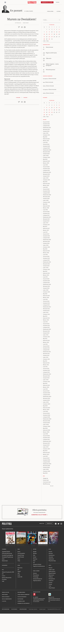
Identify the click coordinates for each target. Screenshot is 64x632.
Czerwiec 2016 (46, 263)
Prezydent (4, 596)
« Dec (44, 57)
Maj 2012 (45, 355)
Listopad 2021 (46, 142)
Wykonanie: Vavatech (42, 625)
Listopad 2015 (46, 276)
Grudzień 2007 (46, 454)
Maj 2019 (45, 198)
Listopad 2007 (46, 456)
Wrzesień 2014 (46, 303)
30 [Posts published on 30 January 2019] (49, 55)
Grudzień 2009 (46, 409)
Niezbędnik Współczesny (7, 573)
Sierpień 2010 (46, 394)
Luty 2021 (45, 159)
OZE (19, 590)
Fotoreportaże (52, 595)
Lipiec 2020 (46, 172)
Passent (50, 568)
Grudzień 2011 (46, 364)
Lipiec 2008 (46, 441)
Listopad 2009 (46, 411)
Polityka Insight (14, 625)
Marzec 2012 (46, 359)
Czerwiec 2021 (46, 151)
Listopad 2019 (46, 187)
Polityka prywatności (22, 613)
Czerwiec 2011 (46, 375)
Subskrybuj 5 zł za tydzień (38, 531)
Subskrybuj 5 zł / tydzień (47, 2)
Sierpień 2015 (46, 282)
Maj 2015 (45, 288)
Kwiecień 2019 (46, 200)
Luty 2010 (45, 405)
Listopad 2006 (46, 478)
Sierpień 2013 (46, 327)
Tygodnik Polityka (6, 568)
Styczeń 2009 (46, 430)
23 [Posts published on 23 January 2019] (49, 53)
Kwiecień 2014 (46, 312)
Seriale (34, 573)
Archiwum (51, 597)
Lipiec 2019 (45, 194)
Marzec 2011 (46, 381)
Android (36, 613)
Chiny (19, 577)
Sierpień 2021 (46, 148)
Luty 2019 (45, 204)
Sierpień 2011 (46, 372)
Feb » (47, 57)
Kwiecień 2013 (46, 334)
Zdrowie (35, 590)
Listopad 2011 (46, 366)
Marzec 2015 (46, 291)
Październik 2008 (47, 435)
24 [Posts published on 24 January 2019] (51, 53)
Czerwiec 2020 (46, 174)
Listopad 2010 (46, 389)
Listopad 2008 (46, 433)
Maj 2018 (45, 220)
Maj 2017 (45, 243)
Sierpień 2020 (46, 170)
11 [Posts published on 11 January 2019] (54, 48)
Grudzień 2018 (46, 207)
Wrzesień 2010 (46, 392)
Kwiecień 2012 (46, 357)
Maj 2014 (45, 310)
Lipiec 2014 (45, 306)
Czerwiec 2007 (46, 465)
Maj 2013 (45, 332)
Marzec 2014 (46, 314)
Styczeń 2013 (46, 340)
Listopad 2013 (46, 321)
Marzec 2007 (46, 471)
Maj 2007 (45, 467)
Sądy (3, 598)
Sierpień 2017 (46, 237)
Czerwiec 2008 (46, 443)
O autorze (59, 11)
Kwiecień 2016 (46, 267)
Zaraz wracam (52, 95)
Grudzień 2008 (46, 431)
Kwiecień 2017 (46, 245)
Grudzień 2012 (46, 342)
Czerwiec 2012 (46, 353)
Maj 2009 (45, 422)
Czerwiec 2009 (46, 420)
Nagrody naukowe (37, 597)
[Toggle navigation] (5, 2)
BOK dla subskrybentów (7, 615)
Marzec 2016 (46, 269)
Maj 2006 (45, 489)
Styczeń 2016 (46, 273)
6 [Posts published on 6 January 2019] (59, 46)
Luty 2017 (45, 248)
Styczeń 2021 (46, 161)
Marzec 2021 (46, 157)
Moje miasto (51, 591)
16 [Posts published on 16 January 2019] (49, 51)
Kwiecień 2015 (46, 290)
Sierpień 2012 (46, 349)
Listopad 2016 (46, 254)
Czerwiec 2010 (46, 398)
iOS (33, 613)
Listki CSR (20, 593)
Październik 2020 (47, 166)
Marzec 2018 (46, 224)
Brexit (19, 568)
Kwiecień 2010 (46, 402)
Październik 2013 (47, 323)
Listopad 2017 (46, 232)
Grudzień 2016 (46, 252)
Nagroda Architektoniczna (39, 582)
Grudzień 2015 (46, 275)
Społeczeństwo (52, 588)
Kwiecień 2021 (46, 155)
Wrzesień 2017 (46, 235)
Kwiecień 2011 (46, 379)
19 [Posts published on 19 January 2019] (56, 51)
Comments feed (46, 498)
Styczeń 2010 (46, 407)
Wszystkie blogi (52, 577)
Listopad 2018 (46, 209)
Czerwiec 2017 (46, 241)
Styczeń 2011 (46, 385)
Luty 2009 (45, 428)
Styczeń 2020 (46, 183)
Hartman (51, 570)
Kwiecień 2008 (46, 446)
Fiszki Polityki (51, 613)
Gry (34, 579)
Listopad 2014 (46, 299)
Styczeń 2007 (46, 474)
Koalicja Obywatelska (6, 594)
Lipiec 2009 (46, 418)
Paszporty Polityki (37, 581)
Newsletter (42, 540)
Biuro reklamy (5, 611)
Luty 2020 (45, 181)
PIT (18, 586)
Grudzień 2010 (46, 387)
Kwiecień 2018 (46, 222)
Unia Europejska (21, 570)
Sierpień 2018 (46, 215)
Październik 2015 (47, 278)
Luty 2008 (45, 450)
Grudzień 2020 (46, 163)
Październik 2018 (47, 211)
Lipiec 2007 (46, 463)
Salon (3, 575)
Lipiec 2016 (45, 262)
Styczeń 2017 (46, 250)
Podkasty (51, 593)
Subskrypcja (49, 540)
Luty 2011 (45, 383)
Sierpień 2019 (46, 192)
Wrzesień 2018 (46, 213)
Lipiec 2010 (45, 396)
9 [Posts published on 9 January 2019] (49, 48)
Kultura (34, 565)
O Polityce (4, 617)
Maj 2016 (45, 265)
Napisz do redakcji (5, 613)
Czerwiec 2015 (46, 286)
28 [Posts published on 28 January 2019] (44, 55)
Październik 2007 (47, 458)
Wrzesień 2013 (46, 325)
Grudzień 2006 (46, 476)
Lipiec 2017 (45, 239)
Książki (34, 568)
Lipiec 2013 (45, 329)
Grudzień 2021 (46, 140)
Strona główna (50, 11)
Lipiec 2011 (45, 374)
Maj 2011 (45, 377)
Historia (50, 584)
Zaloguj (57, 2)
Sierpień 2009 (46, 417)
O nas (50, 602)
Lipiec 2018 (45, 217)
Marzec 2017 (46, 247)
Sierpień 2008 (46, 439)
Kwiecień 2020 (46, 177)
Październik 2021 (47, 144)
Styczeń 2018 (46, 228)
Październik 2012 (47, 346)
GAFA (19, 591)
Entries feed (46, 497)
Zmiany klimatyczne (37, 595)
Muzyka (35, 570)
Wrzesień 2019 (46, 191)
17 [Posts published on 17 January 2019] (51, 51)
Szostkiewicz (51, 572)
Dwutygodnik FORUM (5, 625)
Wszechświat (36, 591)
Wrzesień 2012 (46, 347)
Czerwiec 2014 (46, 308)
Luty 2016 (45, 271)
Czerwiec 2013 (46, 331)
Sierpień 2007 (46, 461)
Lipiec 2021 (45, 149)
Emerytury (20, 584)
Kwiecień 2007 (46, 469)
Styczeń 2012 (46, 362)
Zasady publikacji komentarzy (24, 611)
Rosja (19, 575)
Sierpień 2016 (46, 260)
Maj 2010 (45, 400)
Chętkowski (51, 575)
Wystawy (35, 575)
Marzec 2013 (46, 336)
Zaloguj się (45, 495)
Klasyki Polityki (52, 590)
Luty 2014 (45, 316)
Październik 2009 (47, 413)
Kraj (3, 586)
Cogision (32, 625)
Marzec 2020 (46, 179)
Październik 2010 (47, 390)
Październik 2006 (47, 480)
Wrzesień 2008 (46, 437)
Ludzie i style (51, 586)
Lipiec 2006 (46, 486)
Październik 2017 (47, 233)
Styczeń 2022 (46, 138)
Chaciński (51, 573)
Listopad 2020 (46, 164)
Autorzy (50, 599)
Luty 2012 (45, 361)
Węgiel (19, 588)
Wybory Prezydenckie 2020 (8, 588)
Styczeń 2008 (46, 452)
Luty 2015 (45, 293)
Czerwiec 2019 (46, 196)
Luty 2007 (45, 473)
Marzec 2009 (46, 426)
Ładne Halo (35, 625)
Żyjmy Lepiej (5, 577)
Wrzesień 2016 (46, 258)
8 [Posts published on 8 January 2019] (46, 48)
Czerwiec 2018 (46, 219)
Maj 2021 (45, 153)
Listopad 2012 (46, 344)
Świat (19, 565)
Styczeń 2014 (46, 318)
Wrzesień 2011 (46, 370)
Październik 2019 (47, 189)
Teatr (34, 577)
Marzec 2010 (46, 403)
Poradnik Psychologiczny (7, 572)
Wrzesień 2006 (46, 482)
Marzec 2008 (46, 448)
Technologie (35, 593)
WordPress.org (46, 500)
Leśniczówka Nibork (23, 625)
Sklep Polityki (52, 604)
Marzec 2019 (46, 202)
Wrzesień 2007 (46, 460)
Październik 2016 (47, 256)
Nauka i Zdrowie (36, 587)
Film (34, 572)
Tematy (50, 600)
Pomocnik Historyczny (7, 570)
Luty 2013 (45, 338)
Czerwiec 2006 (46, 488)
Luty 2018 (45, 226)
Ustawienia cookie (21, 617)
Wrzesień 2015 (46, 280)
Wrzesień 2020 (46, 168)
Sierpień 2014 (46, 304)
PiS (3, 590)
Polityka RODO (20, 615)
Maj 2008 (45, 445)
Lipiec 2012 (45, 351)
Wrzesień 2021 (46, 146)
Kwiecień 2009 (46, 424)
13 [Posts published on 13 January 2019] (59, 48)
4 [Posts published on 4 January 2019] (54, 46)
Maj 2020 (45, 176)
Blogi (50, 565)
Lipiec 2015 (45, 284)
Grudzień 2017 (46, 230)
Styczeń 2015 (46, 295)
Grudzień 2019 (46, 185)
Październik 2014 (47, 301)
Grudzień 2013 (46, 319)
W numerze (4, 565)
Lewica (3, 592)
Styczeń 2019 (46, 205)
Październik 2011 (47, 368)
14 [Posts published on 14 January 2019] (44, 51)
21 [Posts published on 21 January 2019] (44, 53)
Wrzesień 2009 (46, 415)
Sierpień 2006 (46, 484)
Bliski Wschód (21, 573)
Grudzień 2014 (46, 297)
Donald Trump (21, 572)
